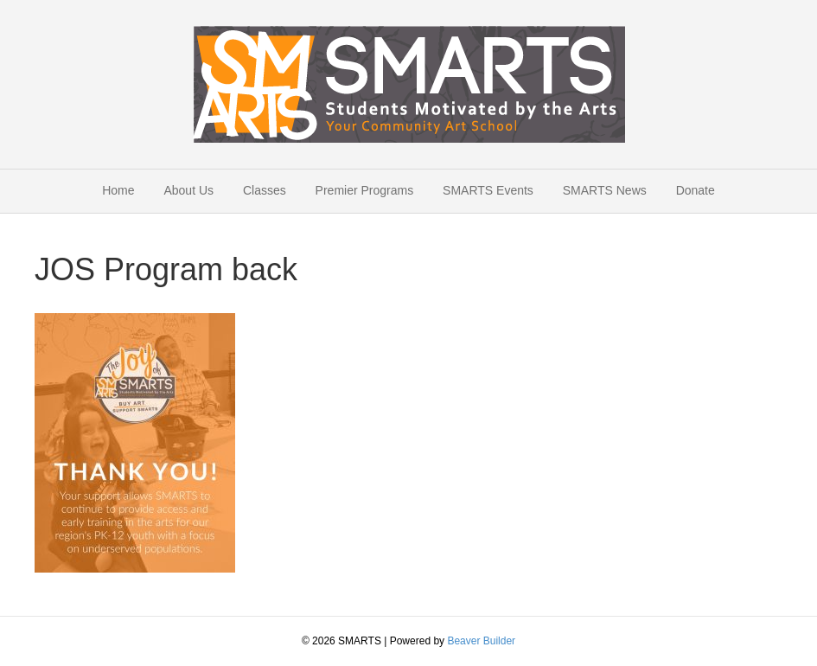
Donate (695, 190)
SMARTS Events (488, 190)
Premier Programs (365, 190)
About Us (188, 190)
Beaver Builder (481, 641)
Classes (264, 190)
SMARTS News (605, 190)
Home (118, 190)
